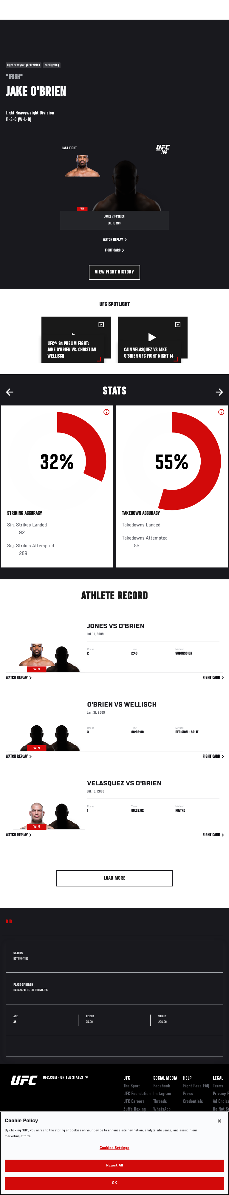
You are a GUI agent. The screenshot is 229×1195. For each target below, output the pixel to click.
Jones (97, 627)
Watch (141, 22)
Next (219, 392)
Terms (218, 1086)
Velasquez (105, 784)
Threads (160, 1101)
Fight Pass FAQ (196, 1086)
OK (114, 1183)
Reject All (114, 1166)
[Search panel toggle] (209, 22)
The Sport (131, 1086)
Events (16, 22)
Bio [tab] (9, 922)
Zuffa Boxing (165, 25)
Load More (115, 878)
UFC (126, 1078)
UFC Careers (134, 1101)
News (91, 22)
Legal (218, 1078)
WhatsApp (162, 1109)
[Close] (219, 1121)
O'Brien (131, 627)
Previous (9, 392)
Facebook (161, 1086)
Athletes (68, 22)
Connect (117, 22)
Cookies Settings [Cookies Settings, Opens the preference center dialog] (114, 1148)
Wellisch (140, 705)
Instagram (162, 1094)
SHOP (193, 22)
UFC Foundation (137, 1094)
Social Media (165, 1078)
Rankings (41, 22)
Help (187, 1078)
